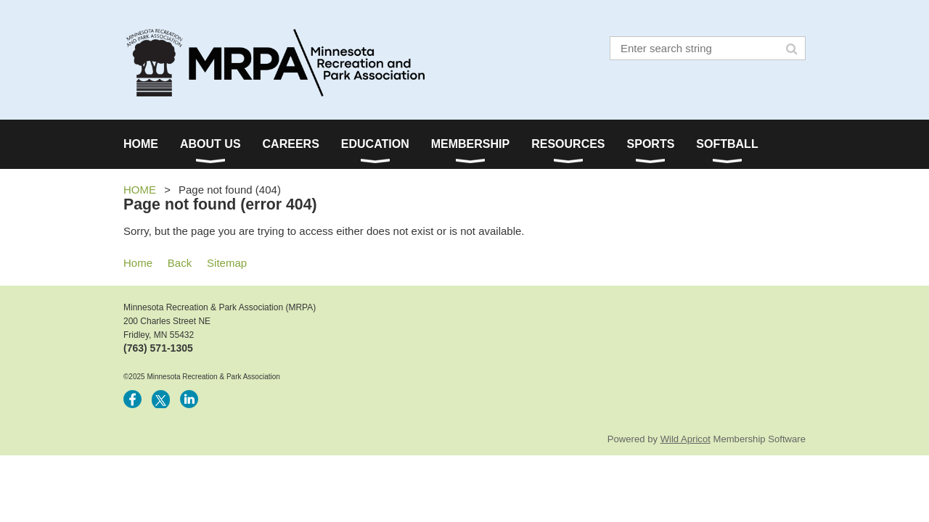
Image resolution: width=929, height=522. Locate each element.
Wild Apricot (685, 439)
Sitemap (227, 263)
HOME (139, 189)
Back (180, 263)
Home (137, 263)
